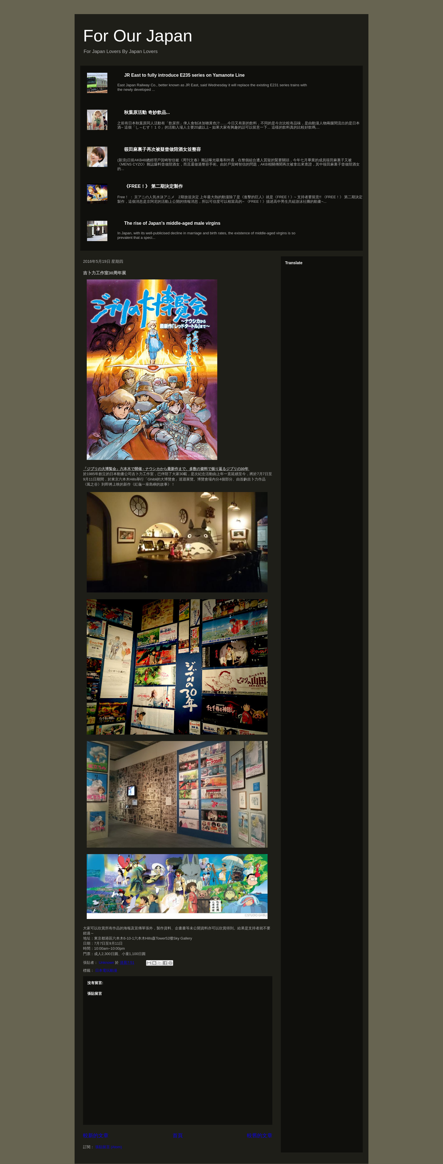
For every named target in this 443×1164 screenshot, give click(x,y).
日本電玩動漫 (106, 970)
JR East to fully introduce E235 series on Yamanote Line (184, 75)
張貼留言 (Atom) (108, 1147)
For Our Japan (137, 35)
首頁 (178, 1135)
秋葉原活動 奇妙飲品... (147, 112)
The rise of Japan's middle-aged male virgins (172, 223)
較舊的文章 (259, 1135)
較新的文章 (95, 1135)
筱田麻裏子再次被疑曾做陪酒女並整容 (162, 149)
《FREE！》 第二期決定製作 (153, 186)
